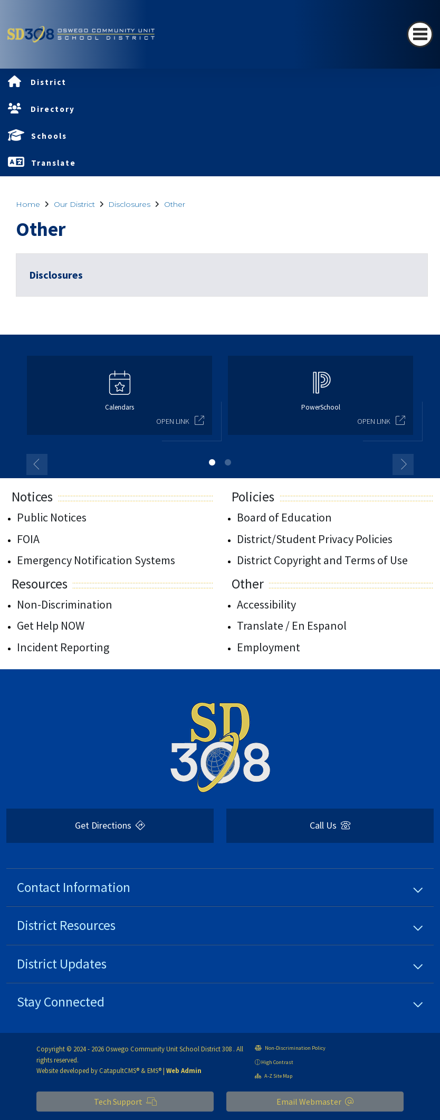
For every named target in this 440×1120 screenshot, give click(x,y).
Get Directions (110, 825)
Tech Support (125, 1101)
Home (28, 204)
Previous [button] (36, 464)
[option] (119, 400)
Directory (53, 109)
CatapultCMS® (119, 1070)
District (48, 82)
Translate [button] (53, 163)
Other (174, 204)
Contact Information (73, 887)
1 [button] (212, 462)
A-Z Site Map (273, 1075)
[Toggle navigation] (420, 34)
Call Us (330, 825)
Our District (74, 204)
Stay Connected (60, 1001)
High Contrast (277, 1062)
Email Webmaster (314, 1101)
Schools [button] (49, 136)
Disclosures (129, 204)
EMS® (154, 1070)
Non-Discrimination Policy (290, 1048)
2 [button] (228, 462)
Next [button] (403, 464)
